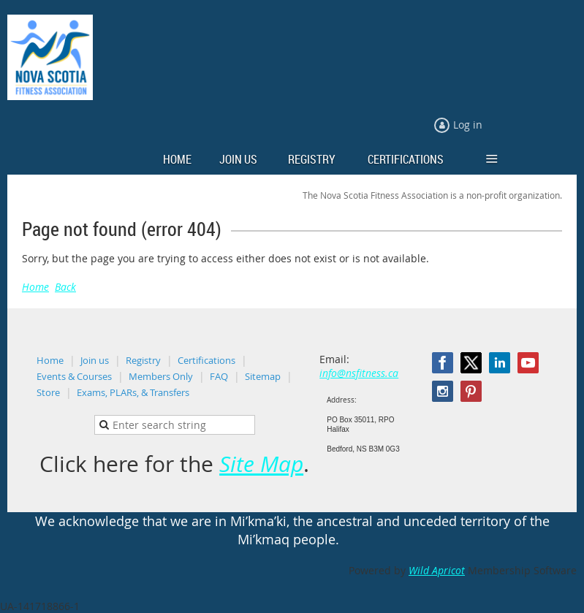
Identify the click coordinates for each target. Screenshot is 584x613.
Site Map (261, 464)
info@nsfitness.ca (358, 373)
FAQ (219, 376)
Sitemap (263, 376)
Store (48, 392)
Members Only (161, 376)
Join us (94, 360)
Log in (467, 125)
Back (65, 287)
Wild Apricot (437, 570)
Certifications (206, 360)
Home (35, 287)
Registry (143, 360)
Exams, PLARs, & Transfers (133, 392)
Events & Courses (74, 376)
